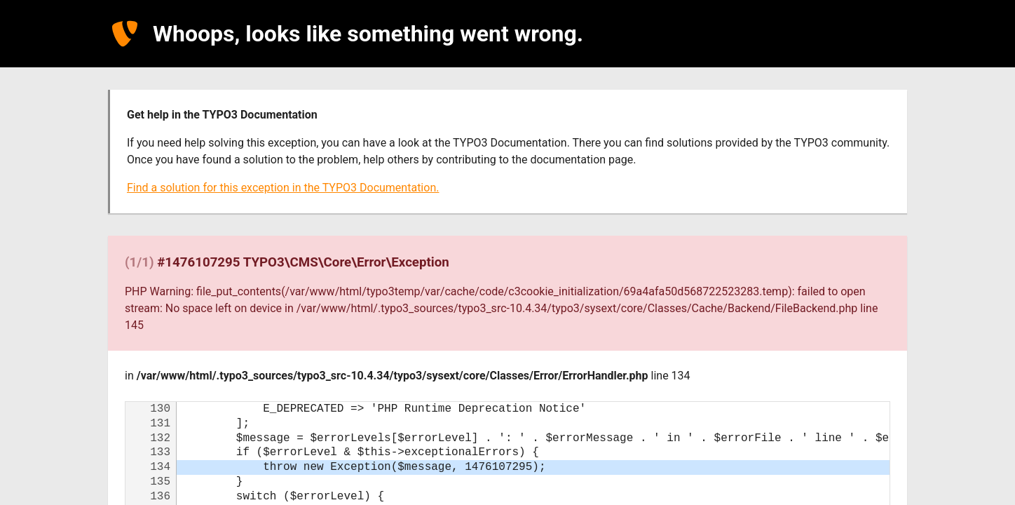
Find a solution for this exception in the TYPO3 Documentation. (283, 187)
